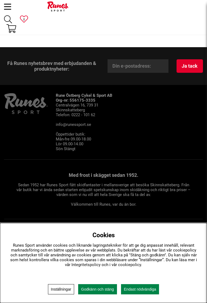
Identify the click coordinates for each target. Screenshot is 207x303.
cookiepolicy (129, 264)
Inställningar (61, 289)
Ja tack (190, 66)
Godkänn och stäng (97, 289)
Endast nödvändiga (140, 289)
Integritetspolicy (86, 264)
